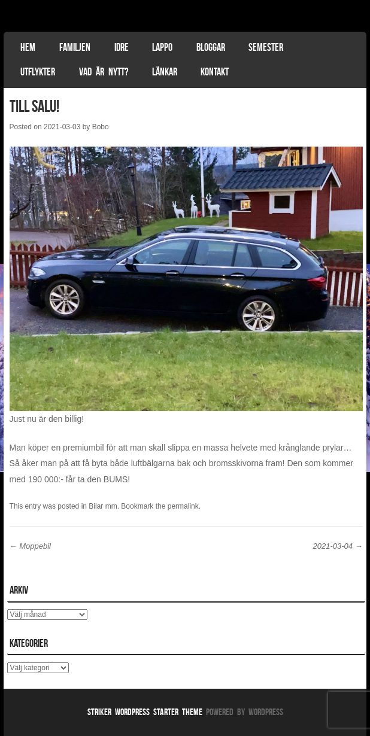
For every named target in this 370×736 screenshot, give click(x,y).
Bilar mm (103, 506)
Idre (121, 47)
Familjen (74, 47)
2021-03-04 (338, 546)
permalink (183, 506)
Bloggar (210, 47)
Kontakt (215, 72)
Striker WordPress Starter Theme (144, 712)
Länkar (164, 72)
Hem (27, 47)
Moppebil (30, 546)
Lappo (162, 47)
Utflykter (37, 72)
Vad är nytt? (103, 72)
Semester (265, 47)
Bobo (100, 127)
